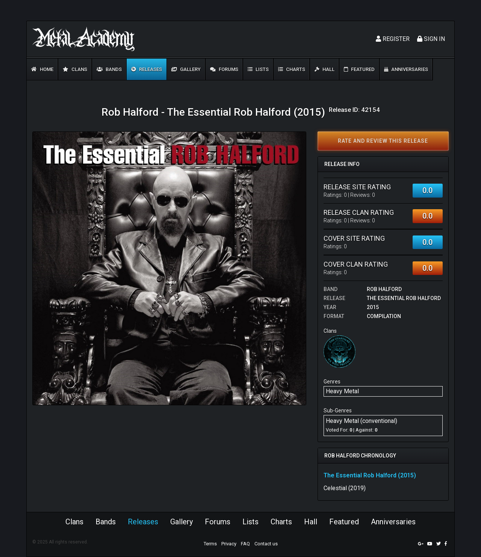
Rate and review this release (383, 141)
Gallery (186, 69)
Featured (359, 69)
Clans (75, 69)
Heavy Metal (342, 391)
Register (393, 38)
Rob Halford (384, 289)
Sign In (431, 38)
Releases (146, 69)
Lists (258, 69)
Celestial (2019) (345, 488)
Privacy (228, 543)
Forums (224, 69)
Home (42, 69)
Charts (291, 69)
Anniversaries (406, 69)
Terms (210, 543)
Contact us (266, 543)
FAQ (245, 543)
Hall (324, 69)
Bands (109, 69)
